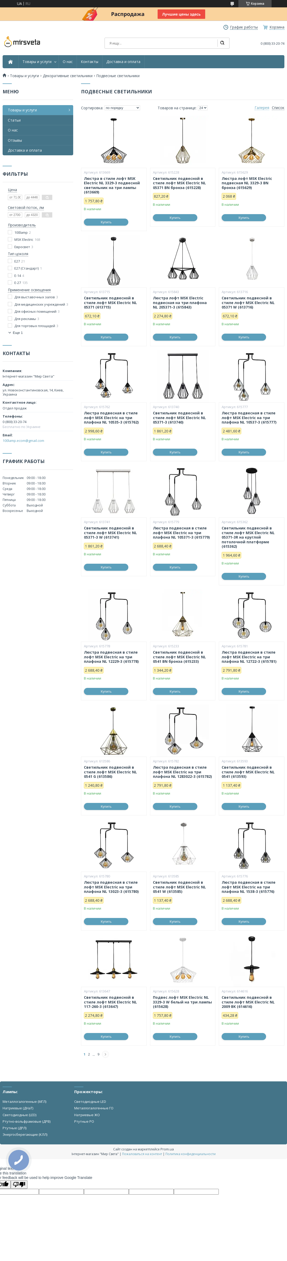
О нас (68, 61)
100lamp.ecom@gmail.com (23, 440)
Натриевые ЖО (87, 1114)
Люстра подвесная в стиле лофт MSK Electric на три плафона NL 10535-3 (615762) (111, 418)
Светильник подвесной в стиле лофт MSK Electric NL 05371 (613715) (110, 303)
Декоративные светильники (68, 75)
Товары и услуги (36, 61)
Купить (106, 222)
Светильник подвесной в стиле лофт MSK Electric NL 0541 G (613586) (110, 772)
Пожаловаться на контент (142, 1154)
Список (278, 107)
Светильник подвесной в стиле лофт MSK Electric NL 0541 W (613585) (179, 887)
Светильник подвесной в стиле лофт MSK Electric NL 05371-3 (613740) (179, 418)
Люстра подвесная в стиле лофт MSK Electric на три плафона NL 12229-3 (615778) (111, 657)
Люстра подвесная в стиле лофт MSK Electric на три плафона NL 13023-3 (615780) (111, 887)
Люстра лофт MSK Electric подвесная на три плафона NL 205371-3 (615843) (180, 303)
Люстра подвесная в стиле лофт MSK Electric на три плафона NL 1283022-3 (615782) (182, 772)
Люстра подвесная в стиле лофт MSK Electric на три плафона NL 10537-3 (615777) (249, 418)
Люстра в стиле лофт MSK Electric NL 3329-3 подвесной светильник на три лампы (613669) (112, 185)
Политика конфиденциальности (190, 1154)
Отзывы (15, 140)
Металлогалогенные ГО (93, 1108)
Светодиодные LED (90, 1101)
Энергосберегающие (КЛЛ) (25, 1134)
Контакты (89, 61)
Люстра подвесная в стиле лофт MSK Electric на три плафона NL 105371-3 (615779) (181, 533)
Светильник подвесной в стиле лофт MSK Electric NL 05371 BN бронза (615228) (179, 183)
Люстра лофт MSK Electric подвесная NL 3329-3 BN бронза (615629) (247, 183)
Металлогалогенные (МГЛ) (24, 1101)
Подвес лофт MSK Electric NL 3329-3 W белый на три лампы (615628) (182, 1002)
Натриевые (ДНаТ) (18, 1108)
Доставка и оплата (123, 61)
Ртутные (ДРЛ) (14, 1128)
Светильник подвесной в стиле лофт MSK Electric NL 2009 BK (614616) (248, 1002)
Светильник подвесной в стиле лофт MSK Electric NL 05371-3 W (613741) (110, 533)
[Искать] (222, 43)
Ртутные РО (84, 1121)
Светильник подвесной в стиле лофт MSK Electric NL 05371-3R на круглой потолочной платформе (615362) (248, 537)
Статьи (14, 120)
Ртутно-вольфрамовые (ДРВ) (26, 1121)
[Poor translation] (19, 1184)
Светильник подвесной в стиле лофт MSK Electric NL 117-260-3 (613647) (110, 1002)
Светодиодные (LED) (19, 1114)
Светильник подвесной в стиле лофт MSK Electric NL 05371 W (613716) (248, 303)
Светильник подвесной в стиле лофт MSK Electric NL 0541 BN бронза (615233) (179, 657)
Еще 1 (18, 333)
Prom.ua (167, 1149)
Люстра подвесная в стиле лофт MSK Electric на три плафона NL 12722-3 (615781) (249, 657)
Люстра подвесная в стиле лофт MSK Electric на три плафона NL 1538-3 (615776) (248, 887)
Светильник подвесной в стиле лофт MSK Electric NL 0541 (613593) (248, 772)
